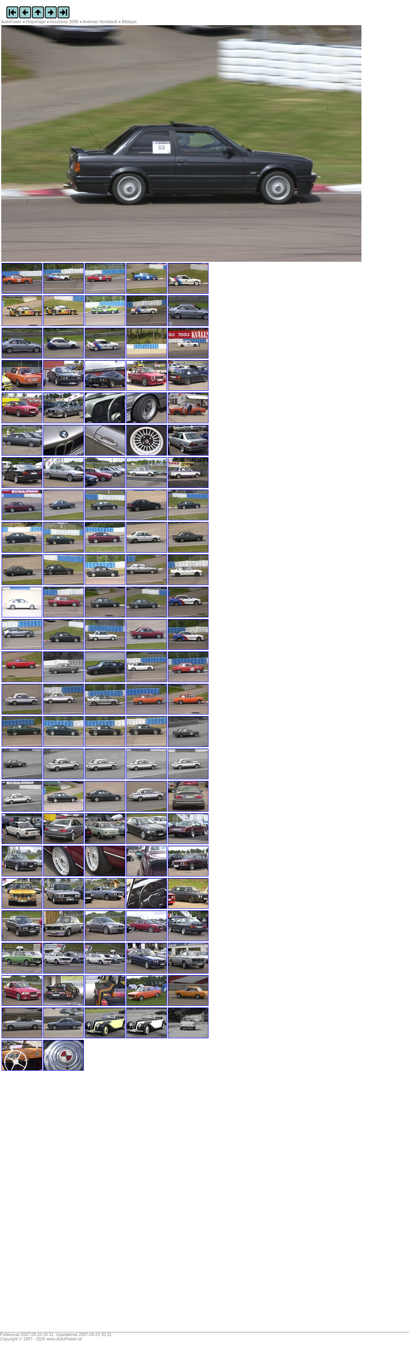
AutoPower (11, 22)
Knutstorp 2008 (64, 22)
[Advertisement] (51, 1204)
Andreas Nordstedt (100, 22)
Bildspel (129, 22)
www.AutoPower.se (64, 1339)
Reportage (36, 22)
